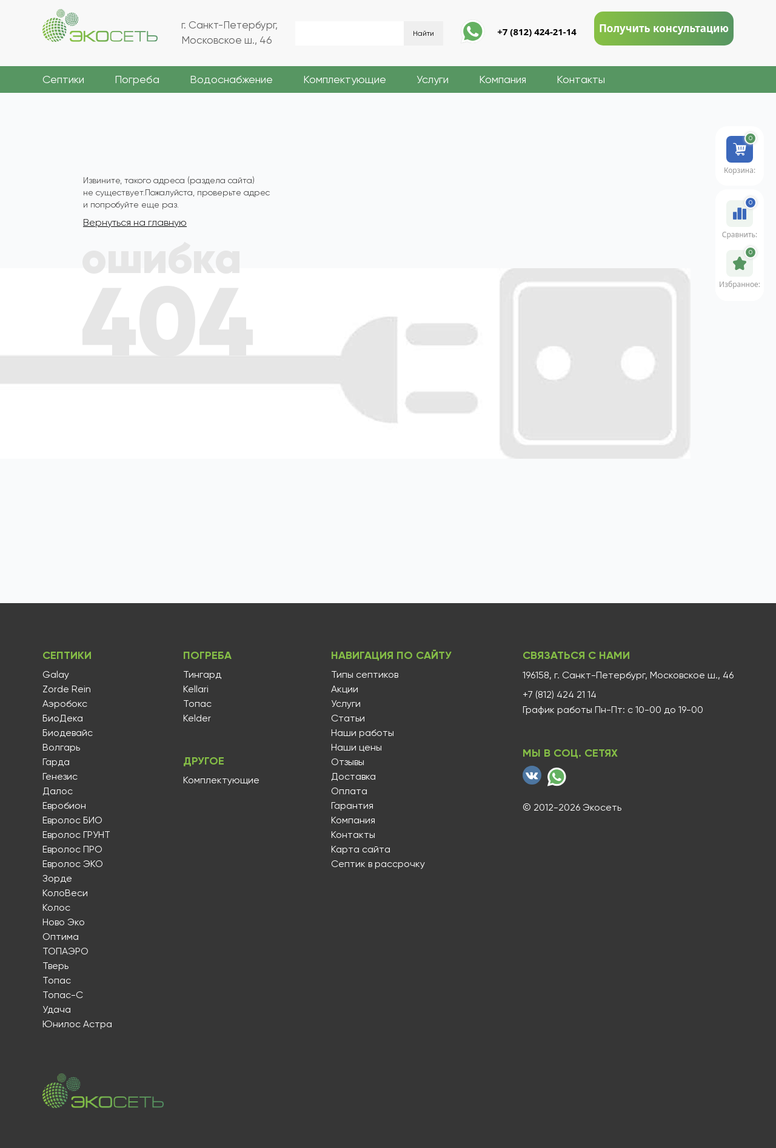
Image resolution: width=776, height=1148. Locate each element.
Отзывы (347, 762)
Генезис (60, 777)
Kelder (197, 718)
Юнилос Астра (77, 1024)
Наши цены (356, 747)
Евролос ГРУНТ (76, 835)
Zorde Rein (66, 689)
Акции (344, 689)
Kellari (196, 689)
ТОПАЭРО (65, 951)
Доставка (353, 777)
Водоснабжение (231, 79)
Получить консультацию (664, 28)
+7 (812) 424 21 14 (560, 695)
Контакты (581, 79)
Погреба (137, 79)
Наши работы (362, 733)
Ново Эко (63, 922)
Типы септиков (364, 675)
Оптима (60, 937)
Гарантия (352, 806)
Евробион (64, 806)
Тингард (202, 675)
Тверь (55, 966)
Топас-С (62, 995)
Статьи (348, 718)
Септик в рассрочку (378, 864)
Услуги (432, 79)
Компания (502, 79)
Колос (56, 908)
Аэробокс (64, 704)
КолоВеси (65, 893)
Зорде (57, 878)
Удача (56, 1010)
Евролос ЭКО (72, 864)
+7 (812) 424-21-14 (537, 31)
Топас (56, 980)
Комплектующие (344, 79)
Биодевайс (67, 733)
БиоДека (62, 718)
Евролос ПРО (72, 849)
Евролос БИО (72, 820)
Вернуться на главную (135, 222)
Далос (57, 791)
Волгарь (61, 747)
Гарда (56, 762)
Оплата (349, 791)
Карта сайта (360, 849)
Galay (55, 675)
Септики (63, 79)
